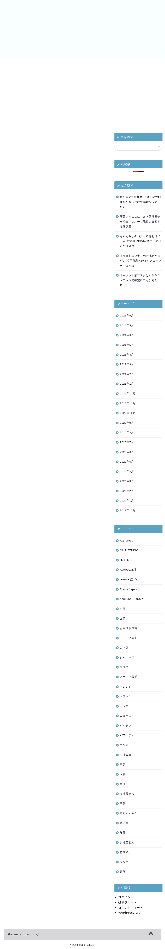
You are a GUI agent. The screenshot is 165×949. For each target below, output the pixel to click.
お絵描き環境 (128, 628)
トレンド (125, 686)
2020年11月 (127, 403)
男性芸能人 (127, 842)
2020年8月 (127, 432)
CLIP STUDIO (129, 550)
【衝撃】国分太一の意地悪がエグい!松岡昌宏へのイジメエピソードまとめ (140, 260)
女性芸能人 (127, 793)
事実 (123, 764)
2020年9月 (127, 422)
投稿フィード (127, 902)
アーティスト (128, 638)
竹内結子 (125, 852)
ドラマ (124, 706)
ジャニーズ (127, 657)
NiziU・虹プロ (84, 64)
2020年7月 (127, 442)
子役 (123, 803)
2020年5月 (127, 461)
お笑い (124, 618)
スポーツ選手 (128, 676)
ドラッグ (125, 696)
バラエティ (127, 735)
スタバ (124, 667)
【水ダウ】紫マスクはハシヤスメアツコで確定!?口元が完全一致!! (140, 280)
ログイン (124, 897)
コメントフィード (130, 907)
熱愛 (123, 832)
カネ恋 (124, 647)
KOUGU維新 (128, 569)
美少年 (59, 64)
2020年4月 (127, 471)
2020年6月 (127, 452)
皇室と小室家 (14, 65)
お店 (123, 608)
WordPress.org (129, 912)
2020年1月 (127, 500)
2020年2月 (127, 491)
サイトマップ (129, 65)
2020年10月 (127, 413)
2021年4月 (127, 354)
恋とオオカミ (128, 813)
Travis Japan (128, 589)
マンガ (124, 745)
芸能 (123, 871)
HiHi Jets (37, 64)
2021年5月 (127, 344)
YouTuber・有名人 (132, 599)
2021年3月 (127, 364)
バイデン (107, 64)
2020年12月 (127, 393)
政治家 (124, 823)
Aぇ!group (126, 540)
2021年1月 (127, 383)
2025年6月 (127, 315)
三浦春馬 (125, 754)
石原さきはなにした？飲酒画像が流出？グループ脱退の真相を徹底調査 (140, 221)
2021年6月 (127, 335)
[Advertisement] (138, 101)
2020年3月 (127, 481)
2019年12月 (127, 510)
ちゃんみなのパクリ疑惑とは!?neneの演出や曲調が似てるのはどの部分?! (140, 241)
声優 (123, 784)
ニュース (125, 715)
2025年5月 (127, 325)
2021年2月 (127, 374)
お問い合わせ (150, 65)
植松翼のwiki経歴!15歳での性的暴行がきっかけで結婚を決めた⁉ (140, 202)
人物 (123, 774)
